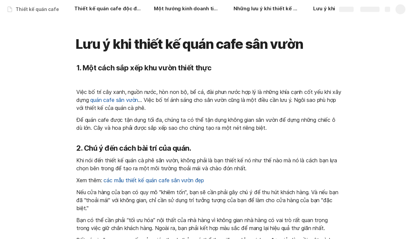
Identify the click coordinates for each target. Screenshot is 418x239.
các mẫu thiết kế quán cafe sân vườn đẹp (154, 180)
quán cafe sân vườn (114, 100)
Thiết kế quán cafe (37, 9)
